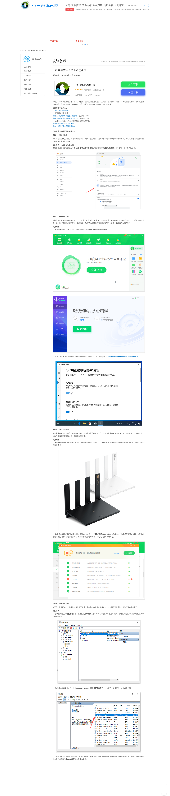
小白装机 (110, 9)
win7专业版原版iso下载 (98, 9)
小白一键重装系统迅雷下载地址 (64, 126)
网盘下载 (133, 92)
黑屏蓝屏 (27, 89)
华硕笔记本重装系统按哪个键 (124, 9)
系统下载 (97, 5)
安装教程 (43, 50)
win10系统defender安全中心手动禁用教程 (122, 356)
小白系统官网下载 (61, 110)
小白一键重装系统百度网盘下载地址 (66, 118)
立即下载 (133, 84)
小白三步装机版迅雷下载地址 (63, 123)
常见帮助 (119, 5)
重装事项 (27, 71)
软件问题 (27, 80)
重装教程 (76, 5)
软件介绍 (87, 5)
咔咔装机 (139, 9)
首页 (67, 5)
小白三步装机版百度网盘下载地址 (65, 116)
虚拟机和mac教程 (31, 93)
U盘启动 (27, 76)
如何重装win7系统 (82, 9)
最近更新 (35, 50)
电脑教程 (108, 5)
